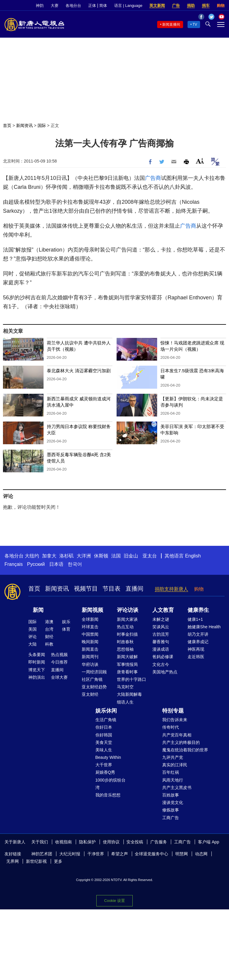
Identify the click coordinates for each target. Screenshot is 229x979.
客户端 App (208, 841)
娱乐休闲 (106, 711)
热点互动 (125, 626)
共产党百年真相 (176, 735)
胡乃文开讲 (198, 634)
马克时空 (125, 686)
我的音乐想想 (107, 795)
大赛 (54, 5)
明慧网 (181, 853)
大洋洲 (84, 555)
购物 (221, 5)
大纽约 (32, 555)
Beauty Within (108, 757)
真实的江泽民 (174, 764)
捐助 (191, 5)
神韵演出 (36, 677)
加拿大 (49, 555)
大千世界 (103, 764)
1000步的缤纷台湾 (110, 784)
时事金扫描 (127, 634)
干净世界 (95, 853)
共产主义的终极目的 (181, 742)
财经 (49, 636)
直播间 (134, 588)
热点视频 (59, 654)
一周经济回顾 (94, 671)
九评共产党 (172, 757)
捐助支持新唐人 (171, 589)
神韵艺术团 (41, 853)
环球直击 (90, 626)
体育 (66, 629)
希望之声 (119, 853)
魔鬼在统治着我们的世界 (185, 749)
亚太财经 (90, 694)
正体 (92, 5)
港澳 (49, 621)
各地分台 (73, 5)
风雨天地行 (172, 780)
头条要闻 (36, 654)
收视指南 (63, 841)
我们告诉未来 (174, 719)
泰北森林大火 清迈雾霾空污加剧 (79, 370)
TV (195, 24)
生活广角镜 (105, 719)
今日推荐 (59, 662)
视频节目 (86, 588)
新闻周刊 (90, 656)
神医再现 (196, 649)
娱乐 (66, 621)
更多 (58, 861)
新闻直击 (90, 649)
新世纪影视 (36, 861)
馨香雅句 (160, 641)
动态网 (201, 853)
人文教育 (163, 610)
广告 (176, 5)
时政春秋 (125, 641)
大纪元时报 (69, 853)
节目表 (111, 588)
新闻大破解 (127, 656)
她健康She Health (204, 626)
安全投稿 (134, 841)
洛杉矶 (66, 555)
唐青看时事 (127, 671)
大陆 (32, 644)
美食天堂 (103, 742)
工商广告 (170, 817)
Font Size (200, 161)
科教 (49, 644)
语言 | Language (128, 5)
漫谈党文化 (172, 802)
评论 (32, 636)
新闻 (38, 610)
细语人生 (125, 702)
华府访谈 (90, 664)
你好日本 (103, 727)
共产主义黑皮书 (176, 787)
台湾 (49, 629)
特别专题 (173, 711)
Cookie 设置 (114, 900)
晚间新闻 (90, 641)
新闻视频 (92, 610)
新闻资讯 (24, 125)
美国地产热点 (164, 671)
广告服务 (158, 841)
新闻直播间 (171, 24)
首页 (7, 125)
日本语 (56, 564)
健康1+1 (195, 619)
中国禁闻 (90, 634)
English (193, 555)
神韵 (40, 5)
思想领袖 (125, 649)
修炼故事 (170, 810)
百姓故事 (170, 795)
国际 (42, 125)
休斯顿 (101, 555)
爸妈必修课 (162, 656)
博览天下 (36, 669)
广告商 (153, 178)
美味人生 (103, 749)
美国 (32, 629)
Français (13, 564)
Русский (36, 564)
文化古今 (160, 664)
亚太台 (150, 555)
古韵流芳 (160, 634)
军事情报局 (127, 664)
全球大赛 (59, 677)
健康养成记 (198, 641)
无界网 (12, 861)
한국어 (75, 564)
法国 (116, 555)
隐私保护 (87, 841)
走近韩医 (196, 656)
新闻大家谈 (127, 619)
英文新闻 (157, 5)
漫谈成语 (160, 649)
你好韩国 (103, 735)
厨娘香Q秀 (105, 772)
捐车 (206, 5)
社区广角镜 (92, 679)
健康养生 (198, 610)
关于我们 (39, 841)
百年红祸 (170, 772)
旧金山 (131, 555)
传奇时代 (170, 727)
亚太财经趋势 (94, 686)
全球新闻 (90, 619)
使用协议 (111, 841)
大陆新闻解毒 (129, 694)
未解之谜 (160, 619)
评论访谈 (127, 610)
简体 (103, 5)
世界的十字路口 (131, 679)
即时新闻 (36, 662)
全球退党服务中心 (151, 853)
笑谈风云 (160, 626)
